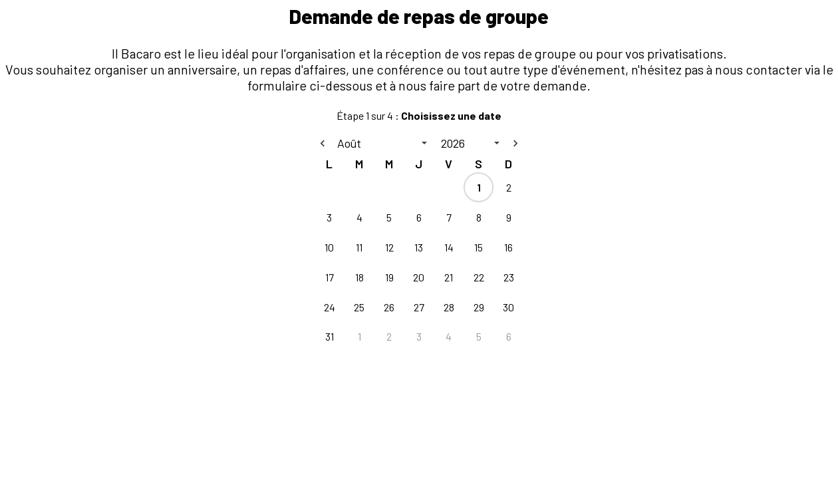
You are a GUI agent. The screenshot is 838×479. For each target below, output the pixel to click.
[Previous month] (323, 143)
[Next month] (515, 143)
